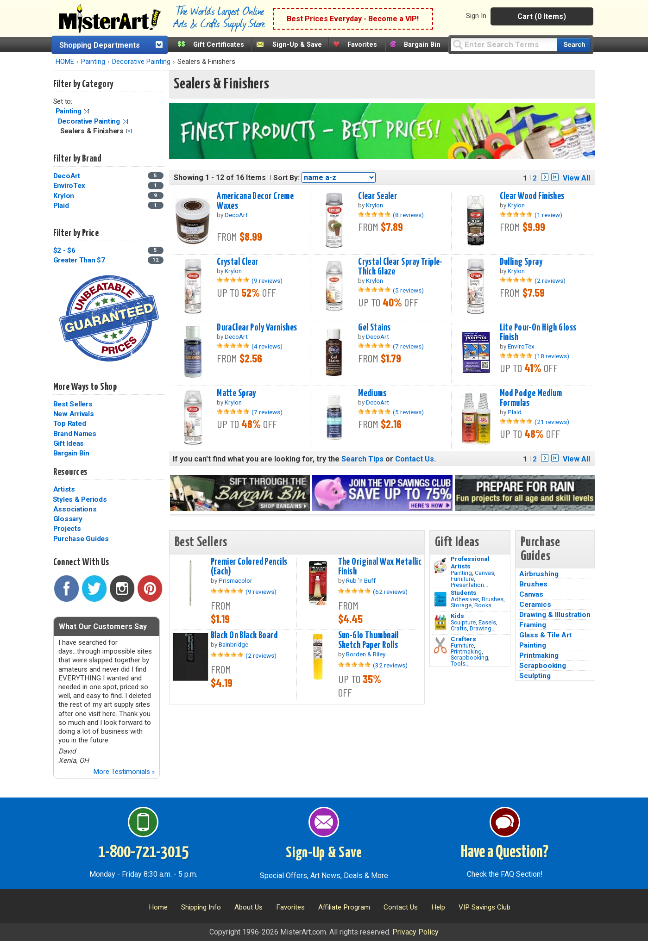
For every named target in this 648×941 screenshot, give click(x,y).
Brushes (492, 599)
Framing (532, 625)
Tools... (460, 663)
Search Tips (362, 459)
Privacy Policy (415, 932)
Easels (487, 622)
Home (158, 907)
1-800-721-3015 (143, 852)
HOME (65, 62)
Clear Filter (86, 111)
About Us (248, 907)
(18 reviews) (552, 356)
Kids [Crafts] (457, 615)
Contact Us (414, 459)
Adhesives (465, 599)
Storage (461, 605)
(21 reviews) (552, 421)
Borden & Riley (365, 654)
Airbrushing (539, 574)
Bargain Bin (422, 45)
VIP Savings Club (484, 907)
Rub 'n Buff (361, 580)
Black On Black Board (244, 635)
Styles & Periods (80, 499)
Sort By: (286, 178)
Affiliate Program (344, 907)
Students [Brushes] (464, 592)
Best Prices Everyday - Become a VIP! (353, 18)
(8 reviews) (408, 214)
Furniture (462, 578)
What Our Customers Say (103, 626)
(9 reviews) (267, 280)
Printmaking (466, 651)
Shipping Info (201, 907)
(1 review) (548, 214)
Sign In (476, 16)
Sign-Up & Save (297, 45)
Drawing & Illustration (555, 615)
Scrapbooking (469, 657)
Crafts (459, 628)
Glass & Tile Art (545, 635)
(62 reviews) (390, 591)
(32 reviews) (390, 665)
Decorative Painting (141, 62)
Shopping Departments (99, 45)
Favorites (362, 45)
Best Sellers (73, 404)
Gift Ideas (68, 443)
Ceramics (535, 604)
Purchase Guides (81, 539)
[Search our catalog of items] (574, 44)
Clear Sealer (377, 196)
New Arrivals (73, 414)
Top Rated (69, 423)
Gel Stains (374, 327)
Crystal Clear (237, 262)
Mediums (372, 393)
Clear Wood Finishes (532, 196)
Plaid (61, 205)
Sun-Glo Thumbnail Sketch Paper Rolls (368, 640)
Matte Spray (236, 393)
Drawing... (483, 628)
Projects (67, 528)
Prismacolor (235, 580)
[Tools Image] (440, 645)
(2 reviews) (550, 280)
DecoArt (66, 176)
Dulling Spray (521, 262)
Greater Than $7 (79, 260)
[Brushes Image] (440, 599)
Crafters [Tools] (463, 638)
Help (438, 907)
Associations (75, 509)
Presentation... (469, 584)
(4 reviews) (267, 346)
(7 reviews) (408, 346)
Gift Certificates (218, 45)
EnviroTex (69, 185)
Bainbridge (233, 644)
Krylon (64, 196)
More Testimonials (124, 771)
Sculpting (535, 676)
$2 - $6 (64, 250)
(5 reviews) (408, 290)
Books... (485, 605)
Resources (70, 472)
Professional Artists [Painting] (470, 562)
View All (576, 178)
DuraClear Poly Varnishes (257, 327)
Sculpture (463, 622)
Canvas (484, 572)
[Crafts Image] (440, 622)
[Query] (503, 44)
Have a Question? (504, 852)
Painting (93, 62)
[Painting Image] (440, 565)
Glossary (67, 519)
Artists (64, 489)
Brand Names (74, 434)
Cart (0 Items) (541, 16)
